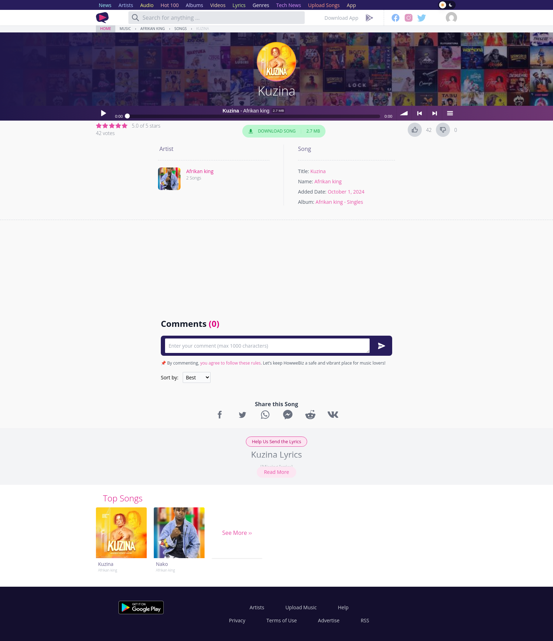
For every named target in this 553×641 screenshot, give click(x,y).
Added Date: (312, 191)
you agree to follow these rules (230, 363)
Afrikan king (152, 28)
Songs (181, 28)
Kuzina (202, 28)
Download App (341, 17)
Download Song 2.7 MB (284, 131)
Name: (305, 181)
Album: (306, 202)
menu (449, 113)
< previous (419, 113)
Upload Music (301, 607)
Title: (303, 171)
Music (125, 28)
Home (105, 28)
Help (343, 607)
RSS (365, 620)
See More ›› (237, 533)
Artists (257, 607)
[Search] (135, 17)
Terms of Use (282, 620)
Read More (276, 472)
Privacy (237, 620)
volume (404, 113)
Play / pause (103, 113)
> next (434, 113)
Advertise (329, 620)
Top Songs (122, 498)
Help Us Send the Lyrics (276, 441)
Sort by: (169, 377)
